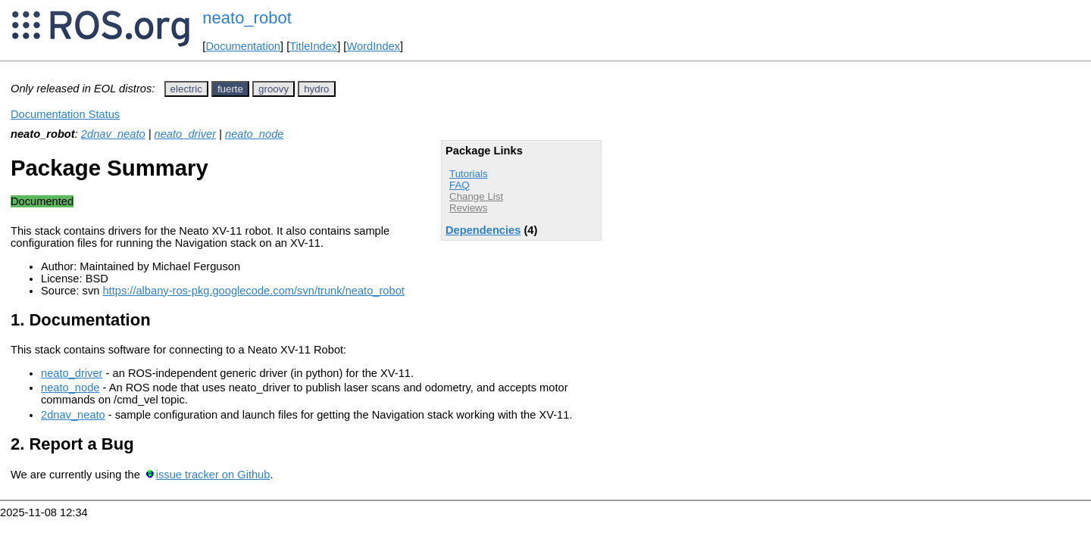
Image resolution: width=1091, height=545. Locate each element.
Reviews (468, 207)
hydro (316, 89)
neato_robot (246, 17)
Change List (476, 196)
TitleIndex (313, 46)
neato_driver (185, 134)
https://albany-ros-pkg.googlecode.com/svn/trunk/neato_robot (253, 291)
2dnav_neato (113, 134)
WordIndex (373, 46)
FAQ (459, 185)
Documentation (242, 46)
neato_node (254, 134)
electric (186, 89)
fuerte (230, 89)
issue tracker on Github (213, 475)
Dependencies (482, 230)
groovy (273, 89)
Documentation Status (65, 114)
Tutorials (468, 173)
